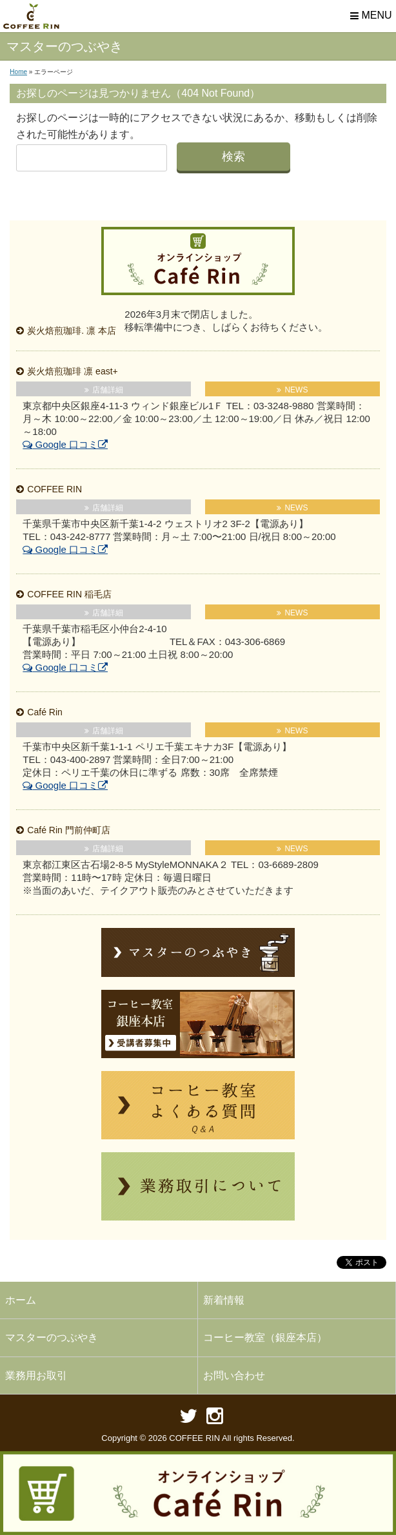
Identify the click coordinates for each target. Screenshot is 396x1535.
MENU (370, 16)
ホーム (20, 1300)
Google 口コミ (60, 444)
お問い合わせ (234, 1375)
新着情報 (223, 1300)
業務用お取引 (36, 1375)
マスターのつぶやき (51, 1337)
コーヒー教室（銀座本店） (265, 1337)
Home (18, 71)
